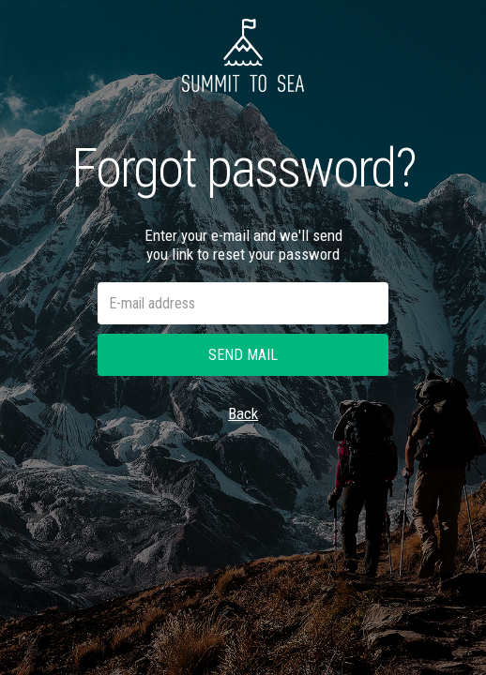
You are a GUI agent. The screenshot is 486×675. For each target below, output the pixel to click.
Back (243, 413)
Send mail (243, 355)
